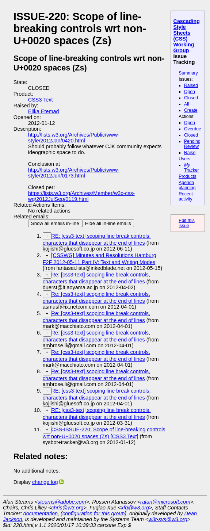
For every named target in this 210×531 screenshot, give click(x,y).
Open (189, 91)
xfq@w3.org (135, 508)
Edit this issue (187, 223)
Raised (191, 85)
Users (184, 158)
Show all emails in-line (55, 223)
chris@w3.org (67, 508)
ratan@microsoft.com (165, 502)
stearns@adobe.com (62, 502)
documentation (40, 513)
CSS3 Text (40, 100)
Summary (188, 73)
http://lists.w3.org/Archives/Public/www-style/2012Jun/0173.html (73, 173)
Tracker (191, 168)
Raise (189, 152)
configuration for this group (93, 513)
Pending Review (192, 144)
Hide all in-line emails (108, 223)
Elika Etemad (43, 111)
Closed (191, 97)
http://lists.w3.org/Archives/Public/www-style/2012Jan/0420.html (73, 138)
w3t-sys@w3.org (167, 519)
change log (45, 482)
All (186, 104)
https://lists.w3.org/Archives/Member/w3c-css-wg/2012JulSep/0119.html (81, 196)
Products (187, 176)
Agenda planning (187, 185)
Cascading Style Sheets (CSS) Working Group (186, 35)
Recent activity (186, 196)
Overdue (192, 128)
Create (191, 110)
